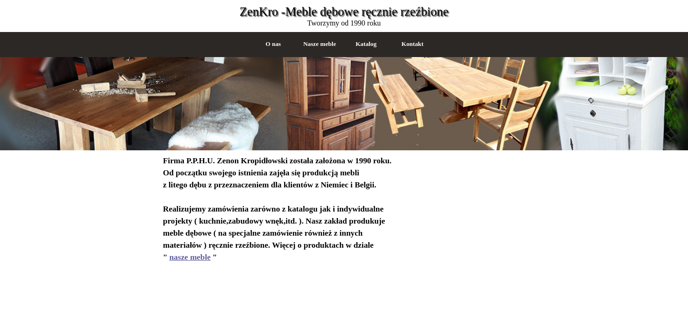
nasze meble (190, 257)
